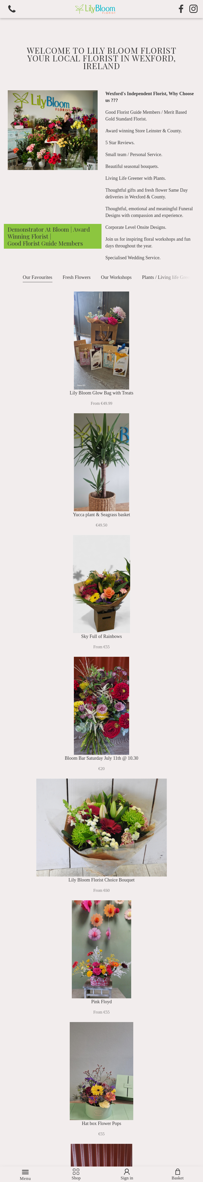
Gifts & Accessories (150, 953)
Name (9, 1125)
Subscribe (169, 1134)
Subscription (52, 953)
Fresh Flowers (77, 277)
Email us (148, 1048)
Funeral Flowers (150, 854)
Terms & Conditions (93, 1080)
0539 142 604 (160, 1041)
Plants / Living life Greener (169, 277)
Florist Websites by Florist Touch (42, 1155)
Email (77, 1125)
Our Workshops (116, 277)
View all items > (101, 664)
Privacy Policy (86, 1087)
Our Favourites (37, 277)
